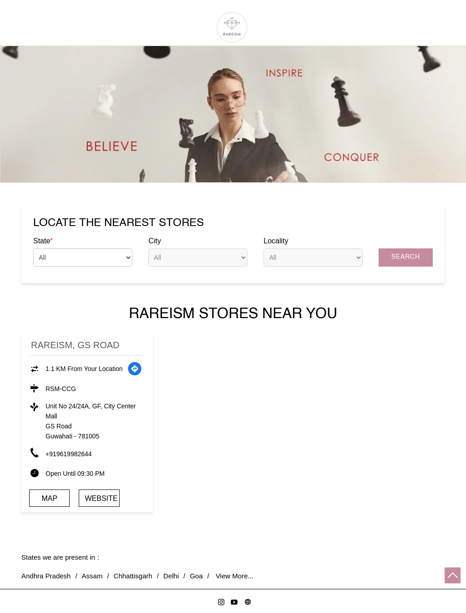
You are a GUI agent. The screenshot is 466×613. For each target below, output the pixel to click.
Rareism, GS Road (75, 345)
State (43, 241)
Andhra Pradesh (46, 576)
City (154, 241)
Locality (275, 241)
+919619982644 (69, 454)
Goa (196, 576)
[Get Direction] (134, 368)
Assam (92, 576)
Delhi (171, 576)
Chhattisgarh (133, 576)
